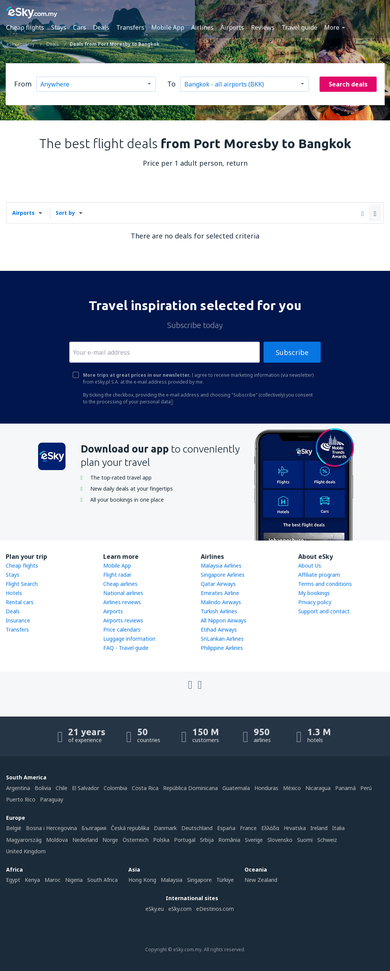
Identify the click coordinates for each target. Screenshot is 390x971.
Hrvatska (295, 828)
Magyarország (24, 839)
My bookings (314, 593)
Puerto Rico (20, 799)
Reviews (263, 27)
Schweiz (327, 839)
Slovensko (279, 839)
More (331, 27)
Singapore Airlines (223, 574)
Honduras (266, 788)
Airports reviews (123, 620)
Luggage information (129, 638)
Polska (161, 839)
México (292, 788)
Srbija (207, 839)
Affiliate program (319, 574)
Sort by (65, 212)
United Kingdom (26, 851)
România (229, 839)
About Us (309, 565)
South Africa (102, 879)
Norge (110, 839)
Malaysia (171, 879)
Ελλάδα (270, 828)
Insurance (18, 620)
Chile (61, 788)
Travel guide (299, 27)
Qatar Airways (218, 583)
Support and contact (324, 611)
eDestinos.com (215, 908)
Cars (79, 27)
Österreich (136, 839)
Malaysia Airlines (221, 565)
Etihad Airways (219, 629)
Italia (338, 828)
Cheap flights (25, 27)
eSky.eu (154, 908)
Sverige (254, 839)
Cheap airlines (120, 583)
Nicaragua (318, 788)
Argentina (18, 788)
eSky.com (180, 908)
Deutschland (197, 828)
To (171, 83)
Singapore (199, 879)
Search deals (348, 84)
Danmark (165, 828)
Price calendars (122, 629)
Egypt (13, 879)
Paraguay (51, 799)
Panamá (345, 788)
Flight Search (22, 583)
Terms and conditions (325, 583)
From (23, 83)
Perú (366, 788)
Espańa (226, 828)
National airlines (123, 593)
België (13, 828)
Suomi (305, 839)
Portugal (184, 839)
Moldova (57, 839)
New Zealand (261, 879)
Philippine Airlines (222, 647)
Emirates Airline (220, 593)
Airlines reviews (122, 602)
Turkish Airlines (219, 611)
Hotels (14, 593)
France (248, 828)
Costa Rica (145, 788)
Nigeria (74, 879)
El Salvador (85, 788)
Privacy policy (314, 602)
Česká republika (130, 828)
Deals (101, 27)
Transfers (130, 27)
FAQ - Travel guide (126, 647)
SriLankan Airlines (222, 638)
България (94, 828)
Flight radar (117, 574)
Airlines (202, 27)
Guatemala (236, 788)
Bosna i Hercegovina (51, 828)
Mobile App (167, 27)
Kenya (32, 879)
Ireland (319, 828)
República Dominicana (190, 788)
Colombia (115, 788)
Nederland (85, 839)
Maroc (53, 879)
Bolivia (43, 788)
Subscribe (292, 352)
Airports (232, 27)
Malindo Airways (221, 602)
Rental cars (20, 602)
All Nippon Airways (223, 620)
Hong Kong (142, 879)
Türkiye (225, 879)
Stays (58, 27)
